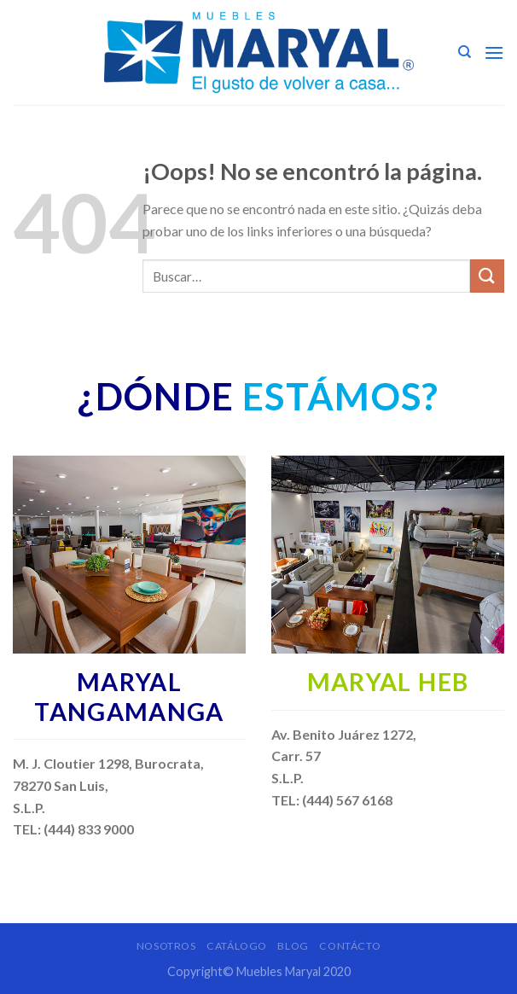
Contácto (349, 945)
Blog (292, 945)
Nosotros (166, 945)
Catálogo (236, 945)
